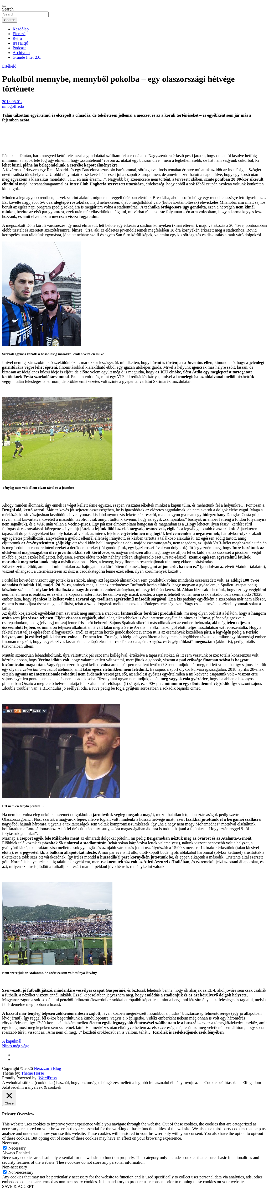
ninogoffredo (13, 106)
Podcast (19, 48)
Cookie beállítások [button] (220, 1082)
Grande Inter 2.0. (27, 57)
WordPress (48, 1078)
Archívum (21, 52)
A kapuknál (11, 1041)
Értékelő (9, 66)
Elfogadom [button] (251, 1082)
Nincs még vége (15, 1046)
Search (8, 9)
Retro (17, 38)
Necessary (17, 1148)
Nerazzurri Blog (47, 1068)
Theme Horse (32, 1073)
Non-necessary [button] (14, 1167)
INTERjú (20, 43)
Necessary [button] (10, 1143)
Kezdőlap (21, 29)
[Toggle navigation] (4, 6)
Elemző (19, 33)
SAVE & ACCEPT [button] (18, 1186)
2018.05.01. (12, 101)
